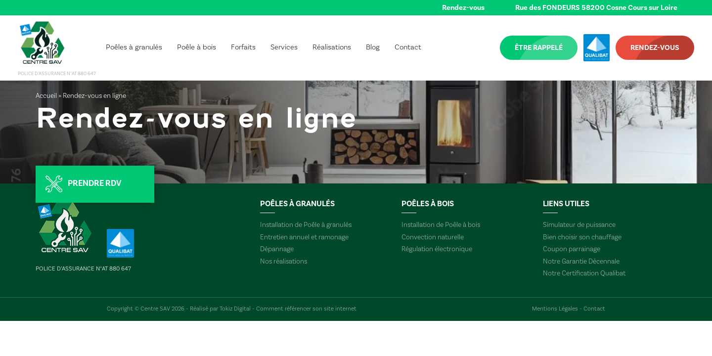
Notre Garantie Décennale (581, 261)
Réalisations (331, 47)
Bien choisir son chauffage (582, 237)
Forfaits (243, 47)
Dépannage (277, 249)
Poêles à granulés (134, 47)
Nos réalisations (283, 261)
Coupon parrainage (571, 249)
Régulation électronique (436, 249)
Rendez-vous (463, 7)
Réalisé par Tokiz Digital (220, 308)
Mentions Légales (555, 308)
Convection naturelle (432, 237)
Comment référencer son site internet (306, 308)
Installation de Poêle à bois (440, 225)
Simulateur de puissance (579, 225)
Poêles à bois (427, 204)
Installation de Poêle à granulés (306, 225)
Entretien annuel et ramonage (304, 237)
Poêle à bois (196, 47)
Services (284, 47)
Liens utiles (566, 204)
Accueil (46, 95)
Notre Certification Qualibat (584, 273)
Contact (408, 47)
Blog (373, 47)
